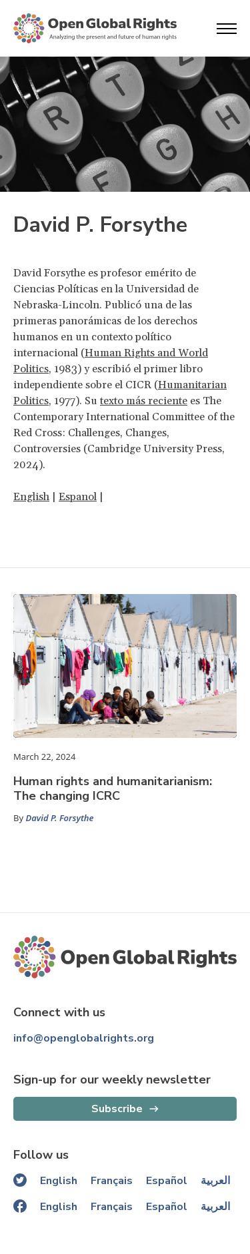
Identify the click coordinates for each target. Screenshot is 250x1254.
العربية (215, 1180)
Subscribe (117, 1108)
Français (112, 1180)
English (31, 496)
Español (166, 1180)
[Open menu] (227, 28)
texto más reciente (143, 401)
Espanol (78, 496)
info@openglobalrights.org (83, 1038)
